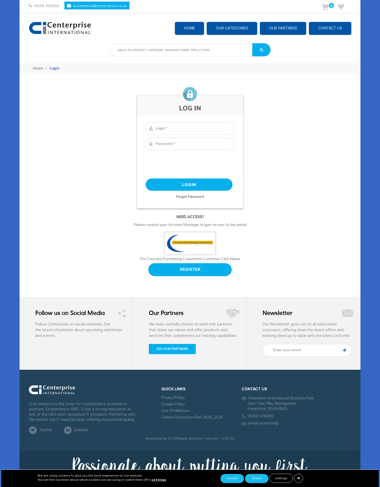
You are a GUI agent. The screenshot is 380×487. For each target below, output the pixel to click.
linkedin (76, 430)
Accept (232, 478)
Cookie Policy (173, 404)
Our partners (283, 28)
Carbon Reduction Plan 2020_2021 (191, 417)
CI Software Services (185, 438)
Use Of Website (175, 411)
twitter (40, 430)
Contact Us (330, 28)
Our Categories (232, 28)
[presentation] (190, 163)
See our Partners (172, 349)
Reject (257, 478)
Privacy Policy (173, 398)
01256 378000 (260, 416)
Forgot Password (190, 197)
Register (190, 269)
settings (281, 478)
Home (189, 28)
